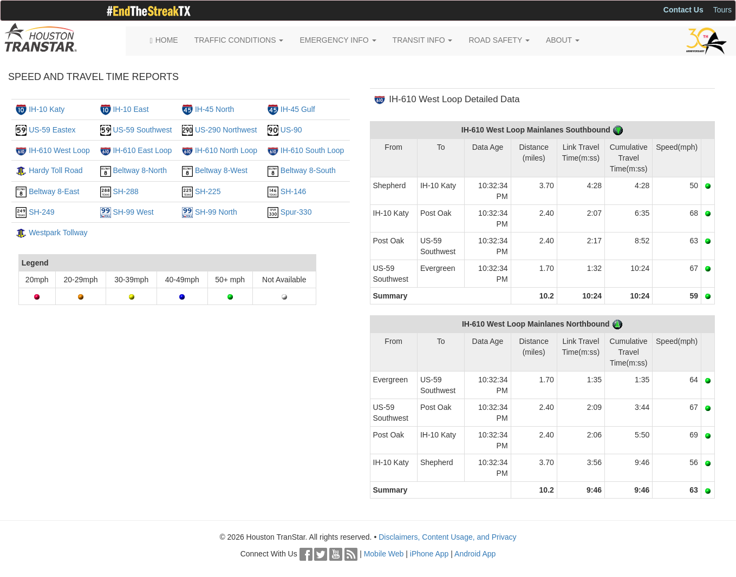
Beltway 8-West (221, 170)
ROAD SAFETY (498, 40)
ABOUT (562, 40)
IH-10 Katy (46, 109)
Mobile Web (384, 553)
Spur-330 (296, 212)
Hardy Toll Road (55, 170)
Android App (475, 553)
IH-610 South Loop (312, 150)
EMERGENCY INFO (337, 40)
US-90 (291, 129)
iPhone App (429, 553)
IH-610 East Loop (142, 150)
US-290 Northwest (226, 129)
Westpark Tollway (58, 232)
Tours (722, 9)
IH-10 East (130, 109)
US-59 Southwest (142, 129)
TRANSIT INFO (423, 40)
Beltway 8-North (140, 170)
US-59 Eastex (52, 129)
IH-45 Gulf (298, 109)
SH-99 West (133, 212)
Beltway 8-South (308, 170)
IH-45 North (214, 109)
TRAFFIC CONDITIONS (239, 40)
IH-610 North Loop (226, 150)
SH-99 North (216, 212)
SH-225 (207, 191)
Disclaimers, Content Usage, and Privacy (447, 537)
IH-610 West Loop (59, 150)
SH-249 (41, 212)
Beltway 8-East (54, 191)
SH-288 (125, 191)
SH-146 (293, 191)
